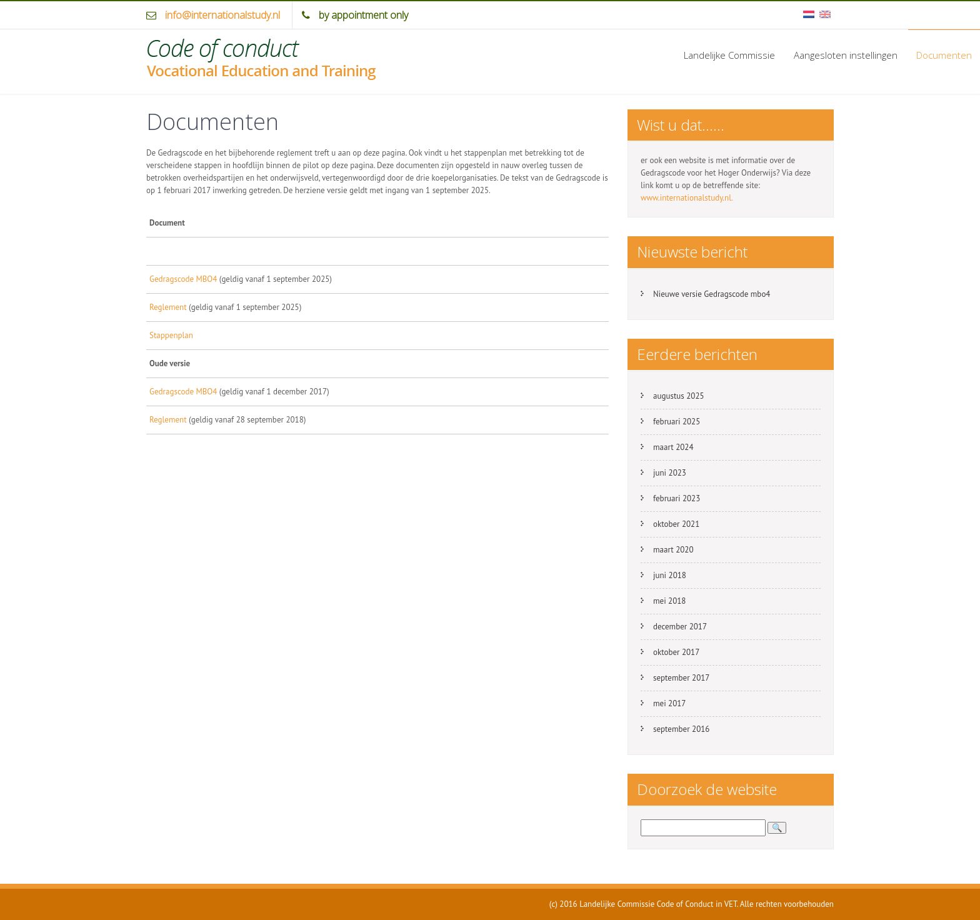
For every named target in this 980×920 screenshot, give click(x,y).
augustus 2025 (678, 396)
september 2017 (681, 677)
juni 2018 (669, 575)
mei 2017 (669, 703)
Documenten (944, 55)
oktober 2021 (676, 524)
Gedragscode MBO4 (183, 279)
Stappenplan (171, 335)
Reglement (168, 307)
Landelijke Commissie (729, 55)
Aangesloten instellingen (846, 55)
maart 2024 (673, 447)
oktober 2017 (676, 652)
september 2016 (681, 729)
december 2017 (680, 626)
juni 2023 (669, 473)
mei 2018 (669, 601)
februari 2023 (676, 498)
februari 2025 (676, 421)
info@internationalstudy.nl (222, 15)
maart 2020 (673, 549)
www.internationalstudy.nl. (687, 197)
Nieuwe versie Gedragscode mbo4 (711, 294)
